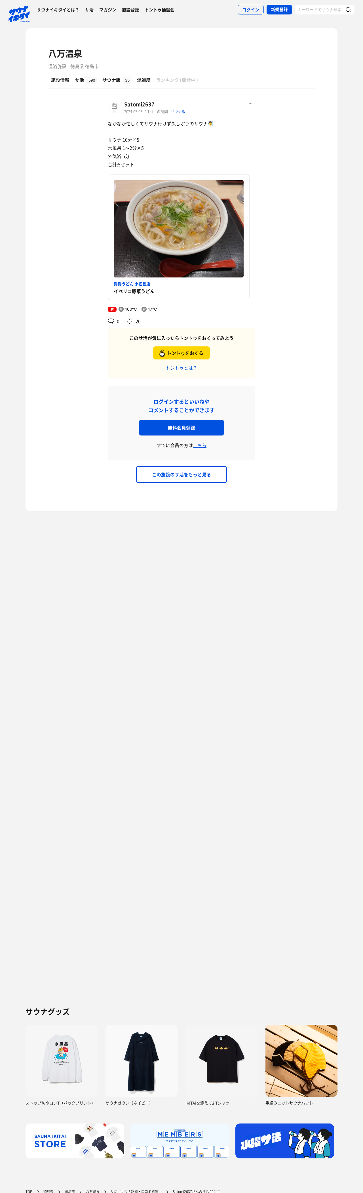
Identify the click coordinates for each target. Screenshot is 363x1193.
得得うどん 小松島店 (132, 284)
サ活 (89, 10)
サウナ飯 (178, 111)
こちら (199, 445)
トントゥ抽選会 (159, 10)
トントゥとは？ (181, 367)
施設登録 (130, 10)
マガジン (107, 10)
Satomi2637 (139, 104)
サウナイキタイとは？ (58, 10)
